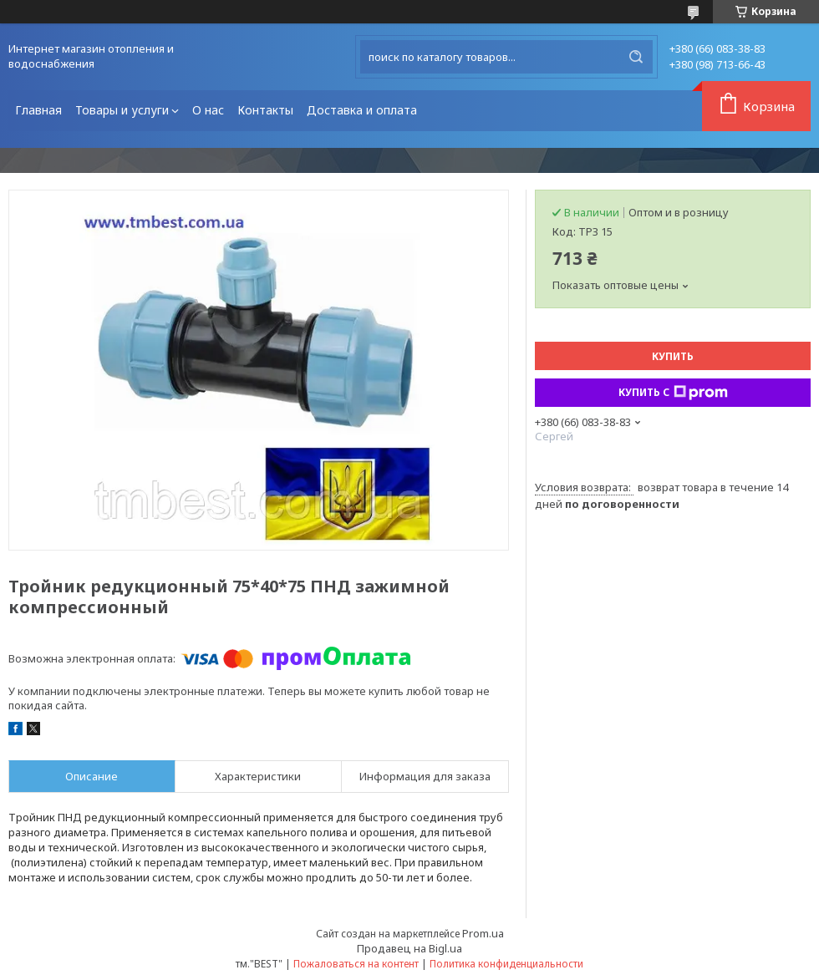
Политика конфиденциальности (506, 964)
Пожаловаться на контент (356, 964)
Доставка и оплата (362, 110)
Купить (673, 356)
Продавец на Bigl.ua (409, 948)
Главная (38, 110)
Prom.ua (483, 933)
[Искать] (636, 57)
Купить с (673, 392)
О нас (208, 110)
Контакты (265, 110)
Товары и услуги (122, 110)
